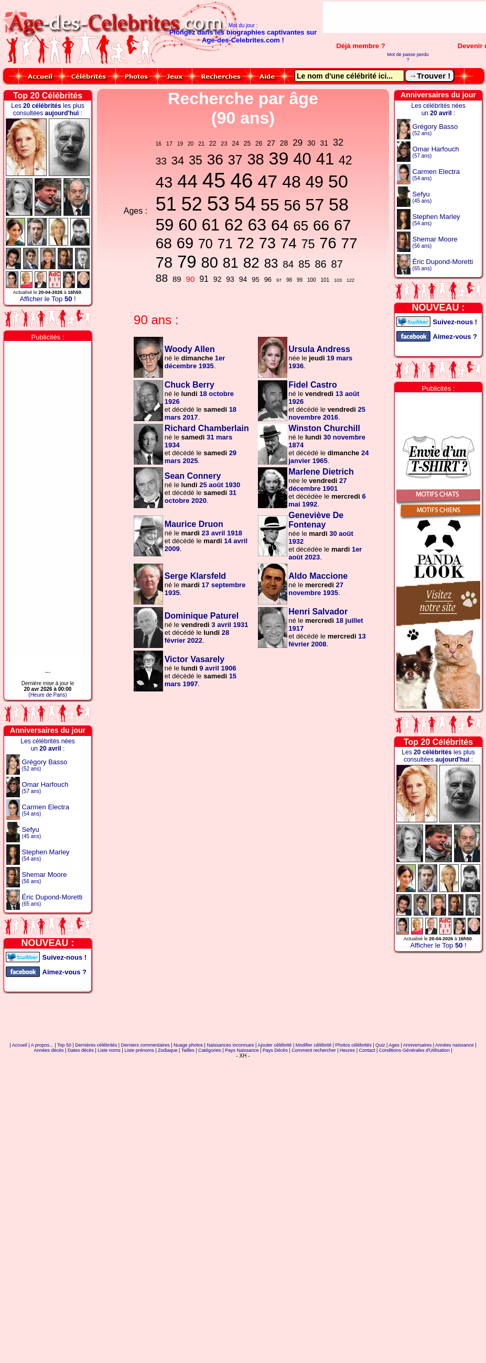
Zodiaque (168, 1050)
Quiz (380, 1045)
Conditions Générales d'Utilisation (414, 1050)
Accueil (19, 1045)
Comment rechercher (313, 1050)
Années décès (49, 1050)
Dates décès (81, 1050)
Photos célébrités (354, 1045)
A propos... (42, 1045)
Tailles (188, 1050)
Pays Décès (275, 1050)
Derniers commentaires (145, 1045)
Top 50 (64, 1045)
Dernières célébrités (96, 1045)
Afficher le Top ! (47, 299)
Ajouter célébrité (274, 1045)
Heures (347, 1050)
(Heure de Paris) (47, 695)
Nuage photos (188, 1045)
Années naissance (454, 1045)
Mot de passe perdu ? (408, 57)
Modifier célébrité (314, 1045)
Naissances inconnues (230, 1045)
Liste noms (109, 1050)
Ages (393, 1045)
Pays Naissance (242, 1050)
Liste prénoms (139, 1050)
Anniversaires (417, 1045)
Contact (367, 1050)
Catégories (209, 1050)
